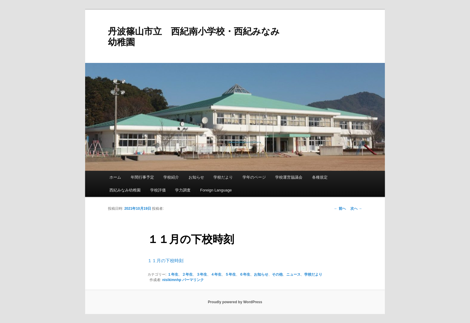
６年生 (244, 274)
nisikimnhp (171, 280)
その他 (277, 274)
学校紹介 (171, 177)
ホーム (115, 177)
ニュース (293, 274)
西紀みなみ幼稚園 (125, 190)
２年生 (187, 274)
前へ (340, 208)
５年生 (230, 274)
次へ (356, 208)
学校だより (223, 177)
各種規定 (320, 177)
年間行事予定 (142, 177)
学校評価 (158, 190)
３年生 (201, 274)
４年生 (216, 274)
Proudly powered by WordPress (235, 302)
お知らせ (196, 177)
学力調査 (183, 190)
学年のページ (254, 177)
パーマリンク (193, 280)
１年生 (173, 274)
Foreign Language (216, 190)
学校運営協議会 (288, 177)
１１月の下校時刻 (165, 260)
